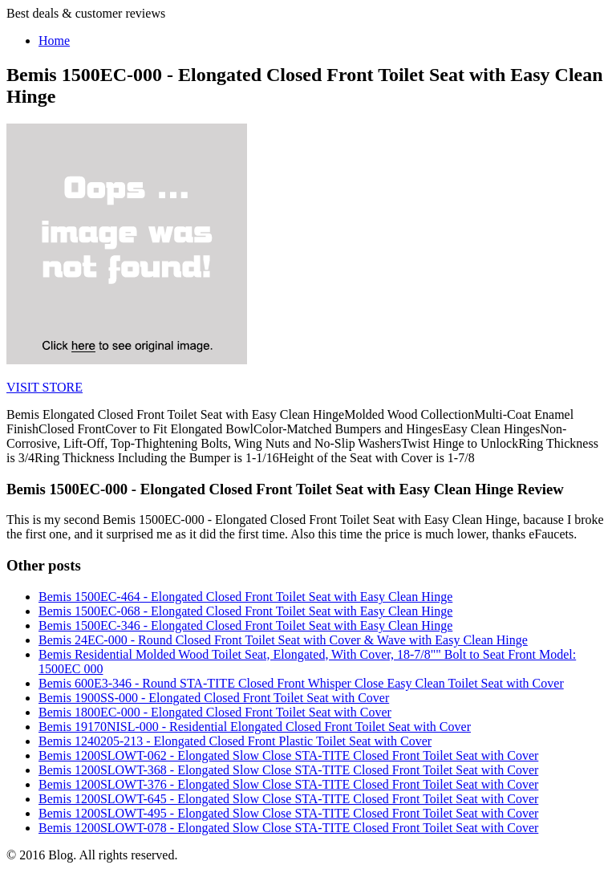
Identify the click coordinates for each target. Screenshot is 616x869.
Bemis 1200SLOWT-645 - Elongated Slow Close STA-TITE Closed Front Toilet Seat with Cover (288, 799)
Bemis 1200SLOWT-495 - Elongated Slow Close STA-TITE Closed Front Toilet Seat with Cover (288, 813)
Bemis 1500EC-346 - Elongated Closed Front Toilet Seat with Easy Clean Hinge (245, 625)
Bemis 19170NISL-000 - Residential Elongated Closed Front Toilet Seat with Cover (254, 726)
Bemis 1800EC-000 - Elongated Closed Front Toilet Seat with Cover (214, 712)
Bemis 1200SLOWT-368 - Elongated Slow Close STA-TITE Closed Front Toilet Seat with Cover (288, 770)
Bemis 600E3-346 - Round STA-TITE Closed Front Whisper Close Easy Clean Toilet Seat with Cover (301, 683)
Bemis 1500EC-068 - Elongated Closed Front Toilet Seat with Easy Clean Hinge (245, 611)
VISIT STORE (44, 387)
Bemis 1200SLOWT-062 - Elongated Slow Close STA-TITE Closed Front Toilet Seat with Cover (288, 755)
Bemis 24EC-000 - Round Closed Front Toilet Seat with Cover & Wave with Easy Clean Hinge (283, 640)
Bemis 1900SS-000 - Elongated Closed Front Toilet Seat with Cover (213, 698)
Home (54, 40)
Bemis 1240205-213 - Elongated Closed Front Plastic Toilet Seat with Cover (235, 741)
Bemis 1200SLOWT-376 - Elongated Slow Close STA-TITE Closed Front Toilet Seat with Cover (288, 784)
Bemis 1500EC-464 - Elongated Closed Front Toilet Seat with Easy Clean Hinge (245, 596)
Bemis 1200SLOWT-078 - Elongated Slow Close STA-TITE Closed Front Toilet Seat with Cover (288, 827)
